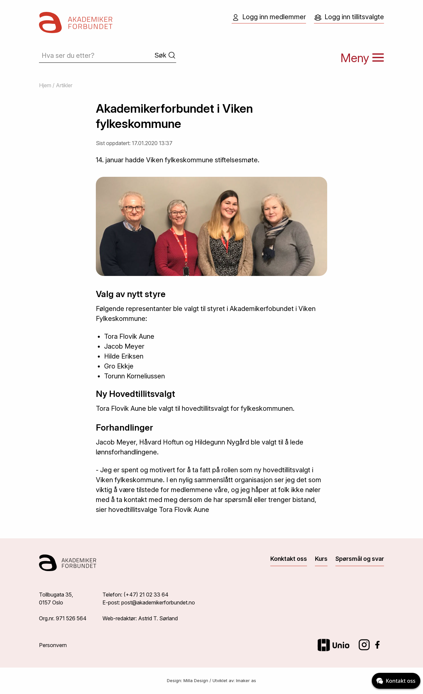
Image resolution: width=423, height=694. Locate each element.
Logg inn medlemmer (269, 17)
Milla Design (195, 680)
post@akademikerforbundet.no (158, 602)
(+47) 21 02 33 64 (146, 594)
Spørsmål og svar (359, 558)
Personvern (53, 645)
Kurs (321, 558)
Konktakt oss (288, 558)
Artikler (64, 85)
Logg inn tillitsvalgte (349, 17)
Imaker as (246, 680)
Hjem (45, 85)
